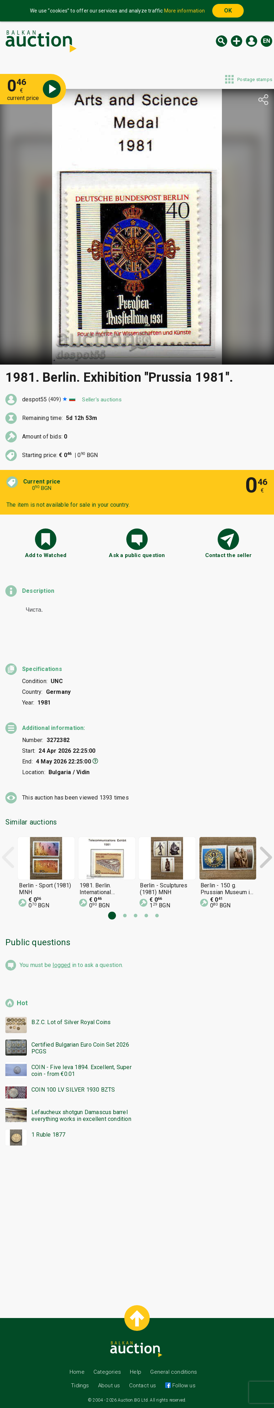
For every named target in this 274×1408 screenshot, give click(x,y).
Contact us (142, 1385)
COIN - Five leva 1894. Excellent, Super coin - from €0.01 (81, 1070)
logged (61, 965)
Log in (251, 41)
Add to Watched (46, 555)
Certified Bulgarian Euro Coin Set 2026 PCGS (80, 1048)
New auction (236, 41)
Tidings (80, 1385)
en (266, 40)
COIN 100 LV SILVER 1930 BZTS (73, 1089)
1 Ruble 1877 (48, 1134)
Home (77, 1372)
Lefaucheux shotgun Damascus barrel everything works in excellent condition (81, 1115)
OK (228, 10)
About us (109, 1385)
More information (184, 11)
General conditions (173, 1372)
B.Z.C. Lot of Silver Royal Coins (71, 1022)
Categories (107, 1372)
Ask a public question (137, 555)
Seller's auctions (101, 399)
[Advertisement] (137, 1222)
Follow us (183, 1385)
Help (135, 1372)
